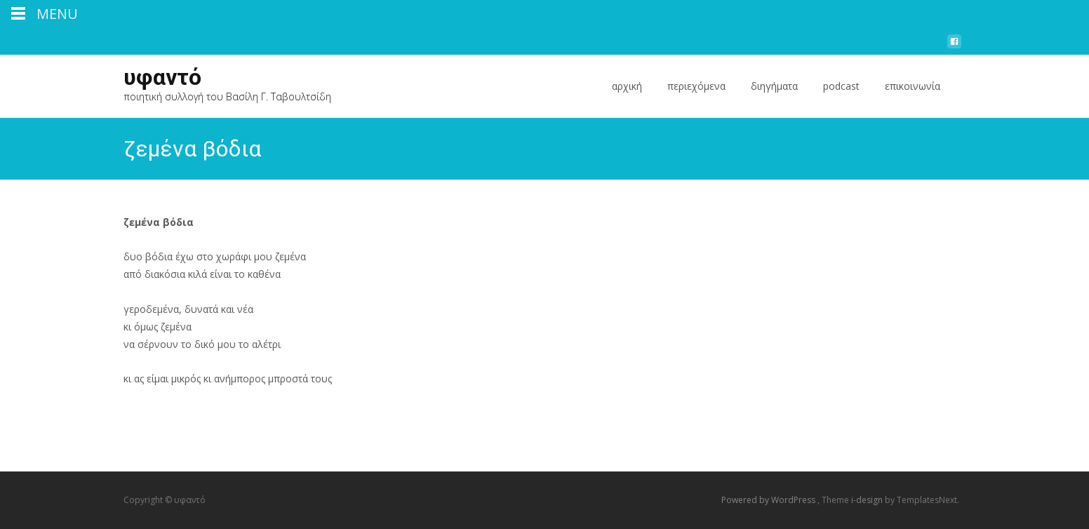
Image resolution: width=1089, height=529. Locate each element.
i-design (868, 500)
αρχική (627, 98)
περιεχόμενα (696, 98)
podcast (841, 98)
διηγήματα (774, 98)
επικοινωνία (912, 98)
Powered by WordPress (769, 500)
